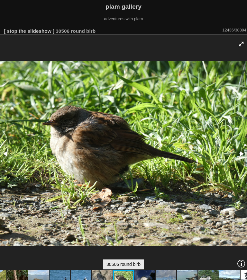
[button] (241, 44)
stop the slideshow (29, 31)
